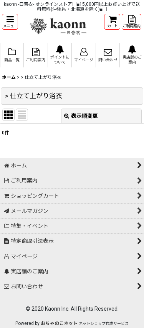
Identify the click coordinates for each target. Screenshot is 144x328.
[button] (10, 22)
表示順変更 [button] (81, 116)
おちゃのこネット (59, 323)
